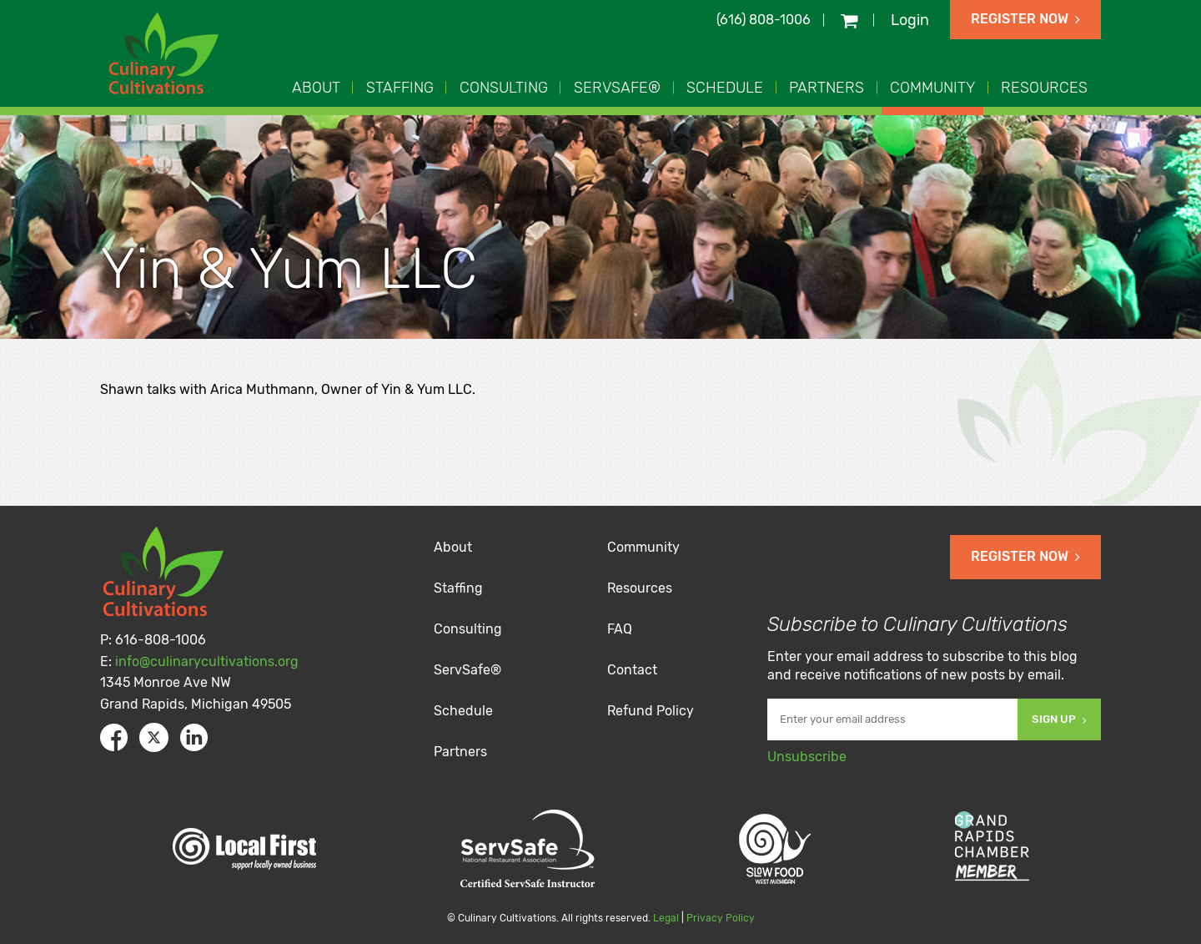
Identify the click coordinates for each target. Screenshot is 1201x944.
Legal (666, 918)
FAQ (619, 629)
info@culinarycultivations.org (207, 661)
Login (910, 20)
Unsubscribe (807, 757)
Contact (632, 670)
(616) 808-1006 (763, 20)
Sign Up (1059, 719)
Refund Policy (650, 711)
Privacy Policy (720, 918)
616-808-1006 (160, 640)
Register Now (1025, 19)
